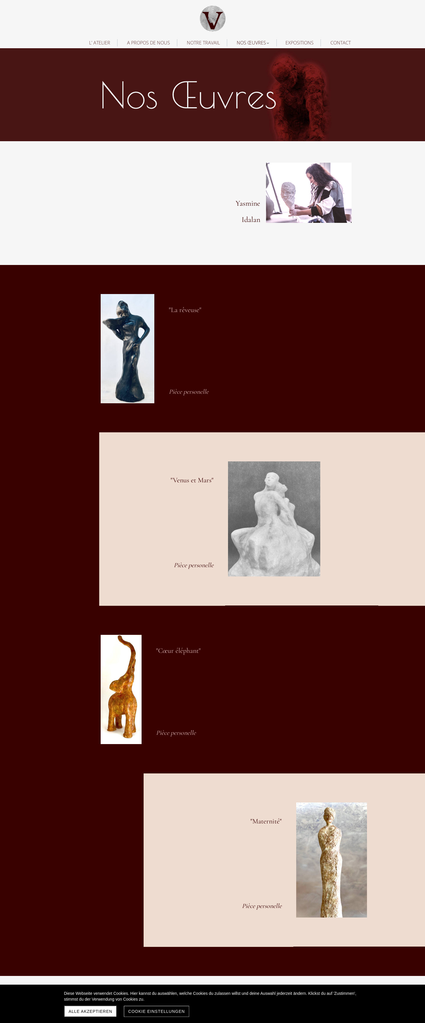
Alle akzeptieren (91, 1011)
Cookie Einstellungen (156, 1011)
